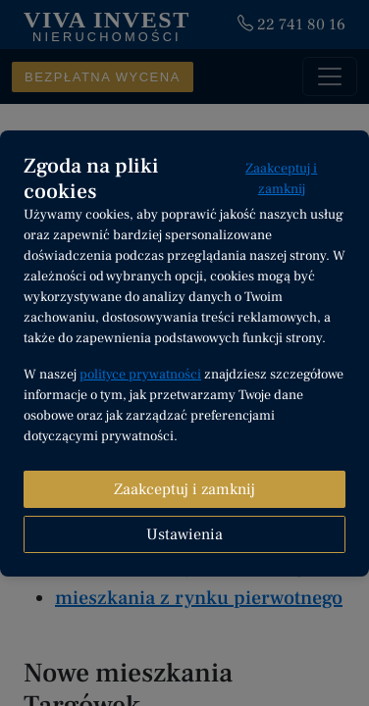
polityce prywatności (140, 374)
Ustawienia (184, 534)
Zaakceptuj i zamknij (281, 179)
